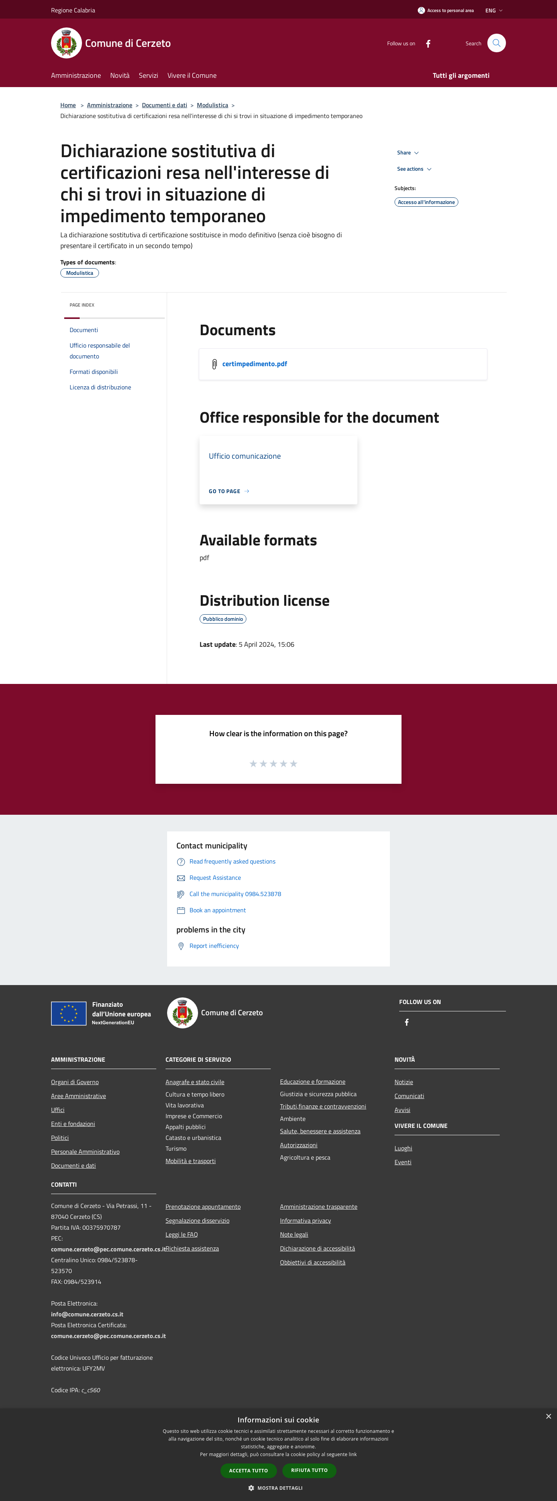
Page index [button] (82, 304)
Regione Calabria (73, 10)
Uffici (58, 1109)
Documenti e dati (164, 105)
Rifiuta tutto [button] (309, 1470)
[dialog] (278, 1454)
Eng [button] (494, 10)
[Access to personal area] (446, 10)
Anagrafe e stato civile (195, 1081)
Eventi (403, 1162)
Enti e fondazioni (73, 1123)
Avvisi (402, 1109)
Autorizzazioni (299, 1145)
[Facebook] (424, 43)
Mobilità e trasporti (191, 1160)
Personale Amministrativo (85, 1151)
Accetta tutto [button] (248, 1470)
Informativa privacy (305, 1220)
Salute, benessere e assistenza (320, 1131)
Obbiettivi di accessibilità (312, 1262)
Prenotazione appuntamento (203, 1206)
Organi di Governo (75, 1081)
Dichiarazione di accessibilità (317, 1248)
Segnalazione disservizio (197, 1220)
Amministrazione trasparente (318, 1206)
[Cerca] (496, 43)
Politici (60, 1137)
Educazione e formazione (312, 1081)
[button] (278, 1488)
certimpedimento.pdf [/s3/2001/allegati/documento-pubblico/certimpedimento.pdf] (254, 363)
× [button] (548, 1417)
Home (68, 105)
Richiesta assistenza (192, 1248)
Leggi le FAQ (182, 1234)
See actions (415, 169)
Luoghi (403, 1148)
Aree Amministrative (78, 1095)
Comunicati (409, 1095)
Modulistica (212, 105)
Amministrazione (109, 105)
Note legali (294, 1234)
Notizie (404, 1081)
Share (409, 153)
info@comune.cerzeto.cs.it (87, 1314)
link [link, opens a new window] (353, 1454)
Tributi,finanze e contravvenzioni (323, 1106)
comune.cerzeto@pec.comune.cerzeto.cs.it (108, 1249)
